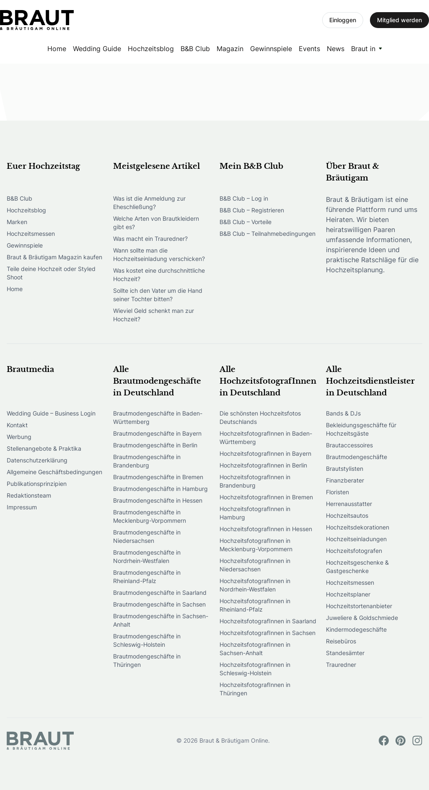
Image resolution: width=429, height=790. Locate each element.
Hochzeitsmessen (31, 234)
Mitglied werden (399, 20)
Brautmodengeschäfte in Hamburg (160, 489)
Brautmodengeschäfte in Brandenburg (147, 461)
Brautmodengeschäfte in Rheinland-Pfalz (147, 576)
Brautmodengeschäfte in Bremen (158, 477)
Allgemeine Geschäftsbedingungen (54, 472)
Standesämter (345, 653)
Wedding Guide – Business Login (51, 413)
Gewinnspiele (271, 48)
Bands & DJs (343, 413)
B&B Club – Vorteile (245, 222)
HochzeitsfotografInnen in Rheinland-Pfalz (255, 605)
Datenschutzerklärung (37, 460)
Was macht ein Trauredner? (150, 239)
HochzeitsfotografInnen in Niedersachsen (255, 565)
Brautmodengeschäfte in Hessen (157, 500)
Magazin (230, 48)
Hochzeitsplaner (348, 594)
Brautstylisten (344, 468)
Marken (17, 222)
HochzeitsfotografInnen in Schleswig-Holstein (255, 669)
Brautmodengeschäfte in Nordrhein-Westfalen (147, 556)
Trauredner (341, 665)
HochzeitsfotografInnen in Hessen (266, 529)
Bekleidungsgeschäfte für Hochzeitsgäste (361, 429)
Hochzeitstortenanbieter (359, 606)
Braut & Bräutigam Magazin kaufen (54, 257)
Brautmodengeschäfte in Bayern (157, 433)
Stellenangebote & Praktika (44, 448)
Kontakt (17, 425)
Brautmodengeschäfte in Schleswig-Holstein (147, 640)
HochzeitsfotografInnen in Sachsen (267, 633)
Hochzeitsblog (151, 48)
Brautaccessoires (349, 445)
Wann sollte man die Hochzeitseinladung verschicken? (159, 254)
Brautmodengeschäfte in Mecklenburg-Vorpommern (149, 516)
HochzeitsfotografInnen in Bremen (266, 497)
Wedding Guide (97, 48)
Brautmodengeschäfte (356, 457)
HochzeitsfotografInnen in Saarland (268, 621)
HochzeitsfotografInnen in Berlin (263, 465)
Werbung (19, 437)
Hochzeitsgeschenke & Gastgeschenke (357, 566)
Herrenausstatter (349, 504)
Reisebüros (341, 641)
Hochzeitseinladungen (356, 539)
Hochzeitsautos (347, 515)
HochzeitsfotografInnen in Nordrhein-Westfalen (255, 585)
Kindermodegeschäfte (356, 629)
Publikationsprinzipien (37, 484)
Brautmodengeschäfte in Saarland (160, 592)
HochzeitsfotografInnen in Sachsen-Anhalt (255, 648)
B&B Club (195, 48)
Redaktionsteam (29, 495)
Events (309, 48)
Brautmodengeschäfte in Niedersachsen (147, 536)
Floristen (337, 492)
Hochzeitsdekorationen (357, 527)
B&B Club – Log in (244, 198)
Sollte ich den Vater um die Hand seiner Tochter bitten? (157, 295)
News (335, 48)
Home (56, 48)
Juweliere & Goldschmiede (362, 618)
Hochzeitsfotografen (354, 551)
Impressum (22, 507)
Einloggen (342, 20)
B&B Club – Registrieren (252, 210)
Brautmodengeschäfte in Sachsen (159, 604)
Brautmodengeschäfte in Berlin (155, 445)
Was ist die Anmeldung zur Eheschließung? (149, 202)
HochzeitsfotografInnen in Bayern (265, 453)
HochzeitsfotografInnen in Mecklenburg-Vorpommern (256, 545)
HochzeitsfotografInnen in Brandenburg (255, 481)
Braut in (363, 48)
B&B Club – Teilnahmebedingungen (267, 234)
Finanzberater (345, 480)
